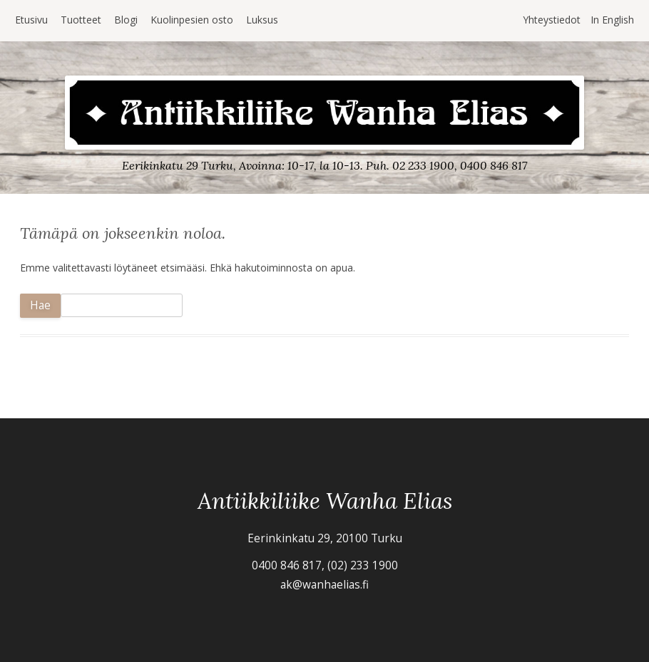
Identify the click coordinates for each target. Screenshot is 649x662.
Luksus (262, 19)
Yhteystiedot (552, 19)
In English (612, 19)
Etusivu (31, 19)
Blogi (126, 19)
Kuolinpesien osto (191, 19)
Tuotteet (81, 19)
